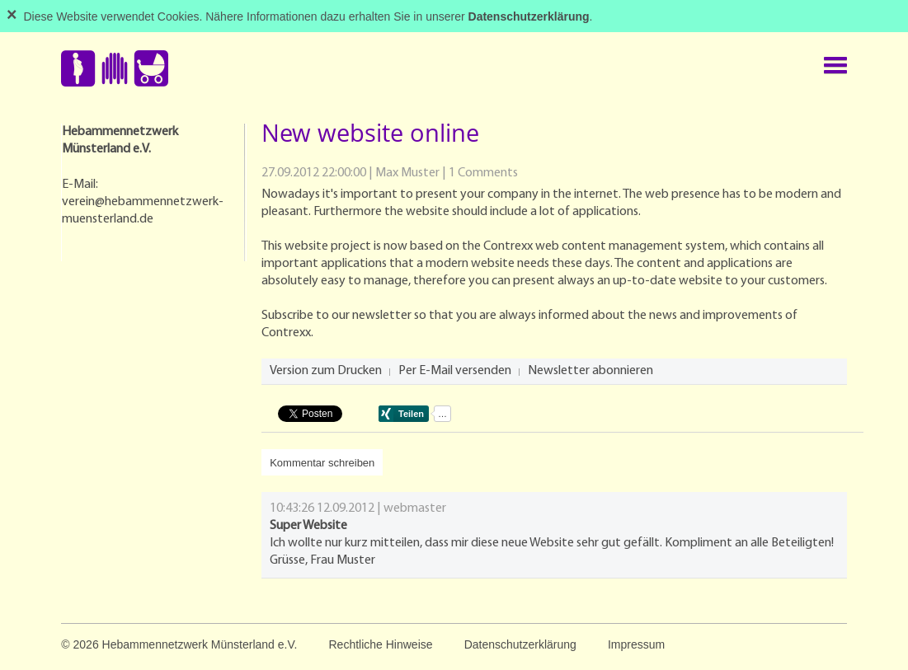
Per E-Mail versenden (454, 370)
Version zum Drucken (326, 370)
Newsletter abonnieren (590, 370)
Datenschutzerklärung (520, 644)
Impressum (636, 644)
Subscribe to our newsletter (336, 315)
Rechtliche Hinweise (380, 644)
